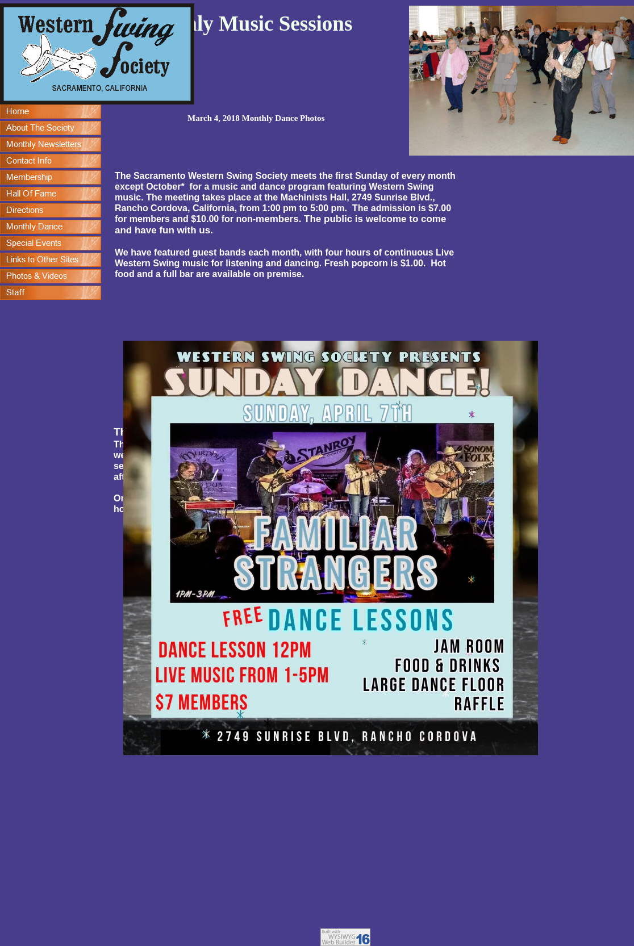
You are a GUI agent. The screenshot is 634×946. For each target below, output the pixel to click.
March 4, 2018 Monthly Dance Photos (255, 118)
